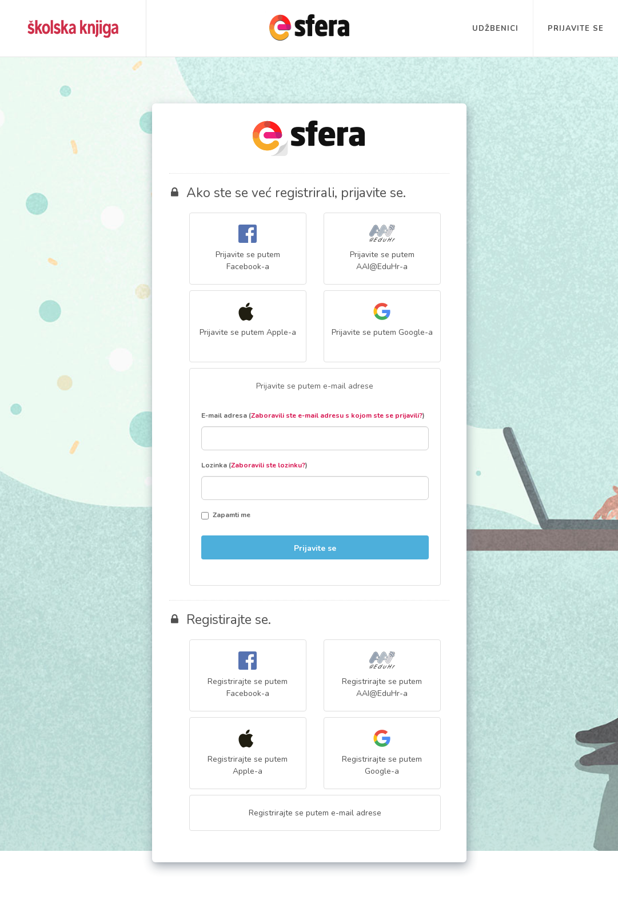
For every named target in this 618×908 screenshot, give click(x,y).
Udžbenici (495, 28)
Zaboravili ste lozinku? (268, 465)
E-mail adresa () (313, 415)
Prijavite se (576, 28)
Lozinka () (254, 465)
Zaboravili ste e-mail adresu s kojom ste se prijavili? (336, 415)
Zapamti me (225, 514)
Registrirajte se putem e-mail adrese (315, 812)
